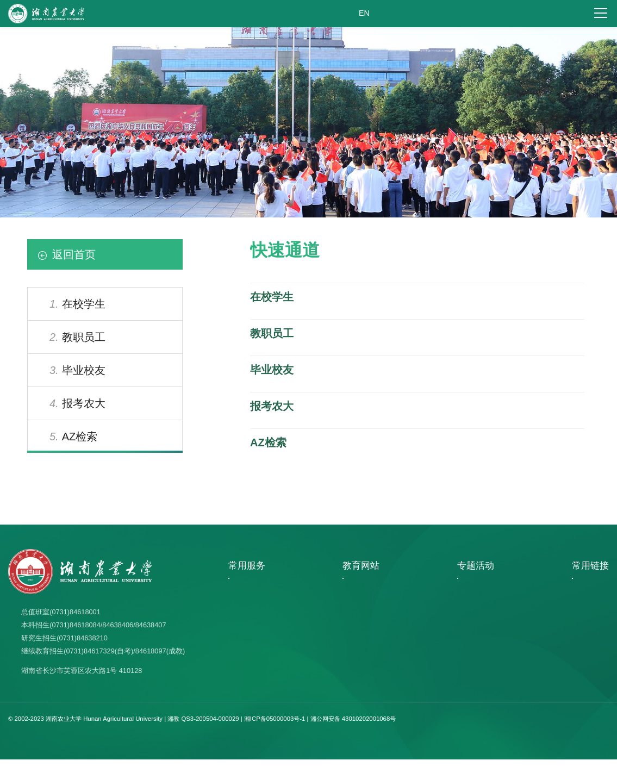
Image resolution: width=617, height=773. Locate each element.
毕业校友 (77, 370)
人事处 (585, 618)
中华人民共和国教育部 (362, 666)
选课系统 (244, 602)
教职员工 (77, 337)
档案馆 (585, 585)
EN (364, 13)
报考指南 (244, 650)
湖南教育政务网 (352, 650)
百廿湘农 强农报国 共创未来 (488, 602)
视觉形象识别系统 (257, 585)
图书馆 (585, 602)
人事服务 (244, 618)
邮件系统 (244, 666)
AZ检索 (73, 436)
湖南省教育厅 (349, 585)
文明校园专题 (466, 618)
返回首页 (67, 254)
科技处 (585, 634)
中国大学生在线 (352, 634)
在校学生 (77, 304)
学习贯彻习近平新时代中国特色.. (494, 585)
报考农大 (77, 403)
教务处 (585, 650)
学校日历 (244, 634)
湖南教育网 (345, 602)
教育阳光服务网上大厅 (263, 683)
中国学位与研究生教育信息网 (371, 618)
